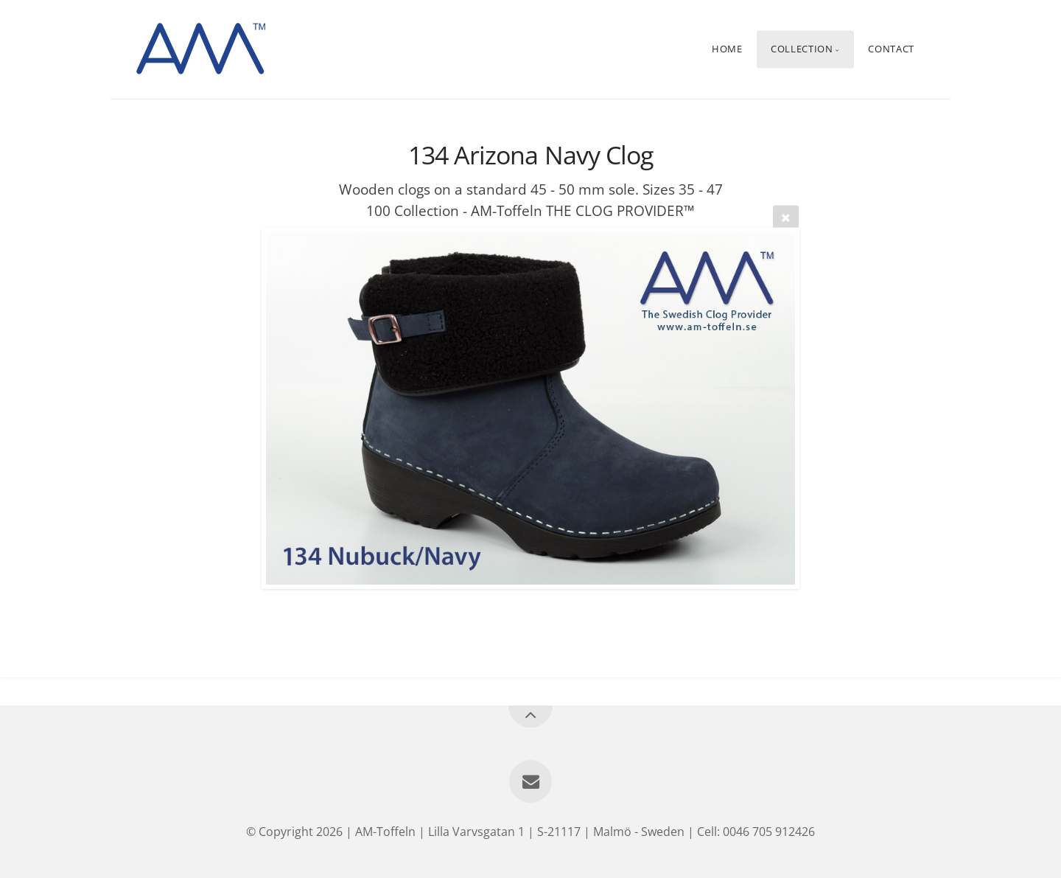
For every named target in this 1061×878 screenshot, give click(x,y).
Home (727, 49)
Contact (891, 49)
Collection (802, 49)
